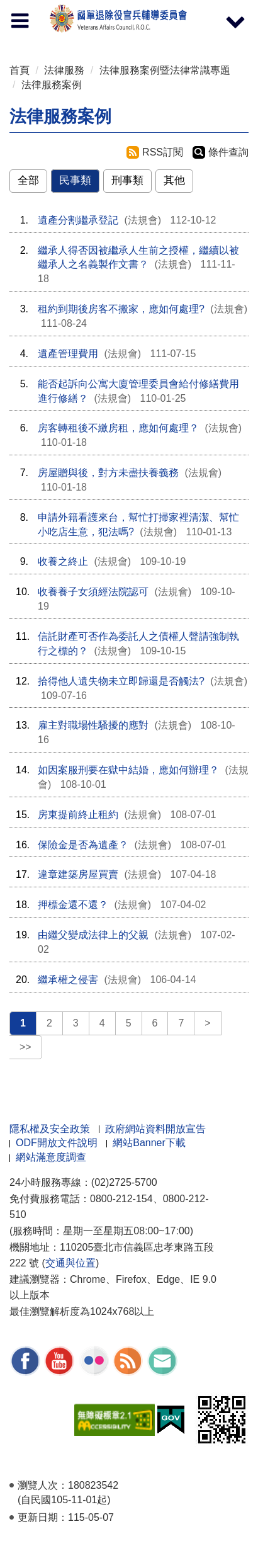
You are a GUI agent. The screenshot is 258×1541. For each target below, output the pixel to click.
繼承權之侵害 (68, 979)
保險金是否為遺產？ (83, 844)
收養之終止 (63, 561)
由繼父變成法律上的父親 (93, 935)
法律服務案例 (51, 84)
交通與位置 (70, 1263)
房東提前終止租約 (78, 814)
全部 (28, 180)
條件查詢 (228, 152)
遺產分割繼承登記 (78, 220)
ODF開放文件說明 (57, 1142)
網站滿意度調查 (51, 1157)
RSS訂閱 (162, 152)
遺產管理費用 (68, 353)
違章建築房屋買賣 (78, 874)
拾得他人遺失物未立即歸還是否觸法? (121, 681)
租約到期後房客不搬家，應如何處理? (121, 309)
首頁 (19, 70)
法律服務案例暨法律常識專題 (164, 70)
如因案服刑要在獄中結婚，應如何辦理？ (128, 770)
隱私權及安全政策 (49, 1128)
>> (25, 1047)
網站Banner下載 (149, 1142)
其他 (174, 180)
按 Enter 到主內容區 (56, 8)
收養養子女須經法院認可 (93, 591)
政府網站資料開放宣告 (155, 1128)
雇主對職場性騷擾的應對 (93, 725)
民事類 (75, 180)
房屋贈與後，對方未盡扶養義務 (108, 472)
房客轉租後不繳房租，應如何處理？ (118, 428)
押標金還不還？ (73, 904)
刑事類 (127, 180)
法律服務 (64, 70)
